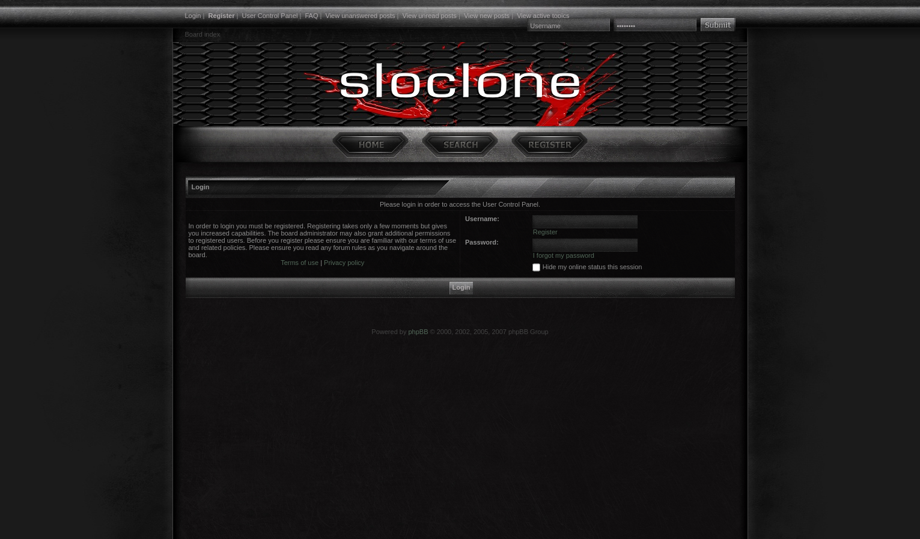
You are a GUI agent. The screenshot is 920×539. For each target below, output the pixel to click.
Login (193, 15)
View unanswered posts (360, 15)
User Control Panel (270, 15)
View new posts (487, 15)
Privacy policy (344, 262)
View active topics (543, 15)
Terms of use (299, 262)
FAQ (311, 15)
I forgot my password (563, 255)
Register (221, 15)
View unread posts (430, 15)
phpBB (418, 331)
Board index (203, 34)
